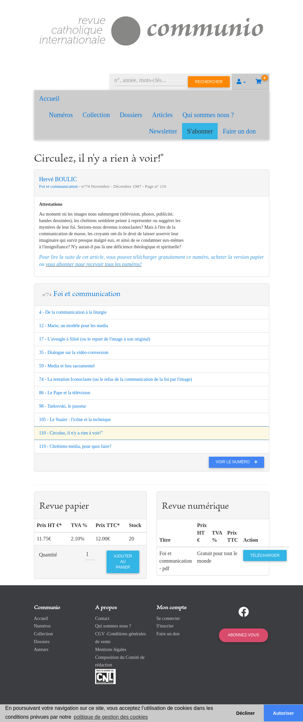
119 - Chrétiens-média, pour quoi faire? (75, 446)
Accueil (49, 98)
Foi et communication (59, 186)
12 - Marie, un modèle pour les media (73, 325)
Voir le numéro (238, 462)
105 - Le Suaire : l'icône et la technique (75, 419)
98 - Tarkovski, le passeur (62, 406)
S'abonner (200, 131)
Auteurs (41, 649)
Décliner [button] (245, 713)
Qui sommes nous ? (208, 114)
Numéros (61, 114)
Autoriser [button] (283, 713)
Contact (102, 618)
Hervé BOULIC (58, 179)
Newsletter (163, 131)
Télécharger (264, 555)
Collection (96, 114)
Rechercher (209, 81)
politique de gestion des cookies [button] (111, 717)
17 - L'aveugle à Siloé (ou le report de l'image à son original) (94, 339)
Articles (162, 114)
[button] (241, 82)
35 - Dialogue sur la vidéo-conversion (74, 352)
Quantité (48, 554)
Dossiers (131, 114)
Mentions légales (110, 649)
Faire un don (239, 131)
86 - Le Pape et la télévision (64, 392)
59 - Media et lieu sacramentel (67, 365)
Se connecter (168, 618)
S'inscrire (165, 626)
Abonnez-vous (243, 635)
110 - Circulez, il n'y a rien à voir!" (71, 433)
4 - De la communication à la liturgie (73, 312)
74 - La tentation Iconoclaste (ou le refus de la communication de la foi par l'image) (115, 379)
